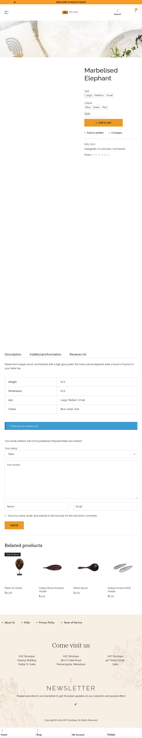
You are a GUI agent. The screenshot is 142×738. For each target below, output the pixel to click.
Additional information (45, 354)
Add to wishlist (95, 132)
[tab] (13, 355)
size (87, 91)
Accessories (104, 148)
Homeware (118, 148)
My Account (78, 734)
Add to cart (104, 122)
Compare (116, 132)
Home (4, 734)
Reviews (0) (78, 354)
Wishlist (111, 734)
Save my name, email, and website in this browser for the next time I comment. (52, 515)
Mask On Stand (13, 588)
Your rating (11, 448)
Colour (88, 103)
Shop (39, 734)
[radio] (88, 95)
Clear (87, 113)
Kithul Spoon (80, 588)
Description (13, 354)
